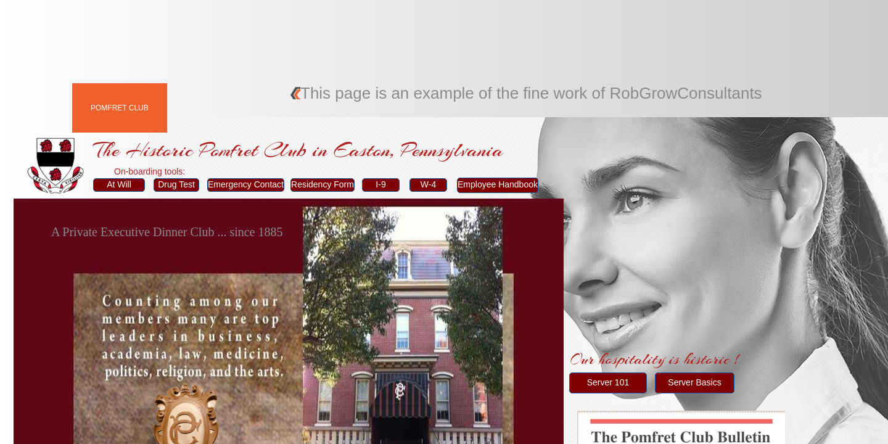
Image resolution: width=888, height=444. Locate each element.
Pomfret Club (120, 108)
